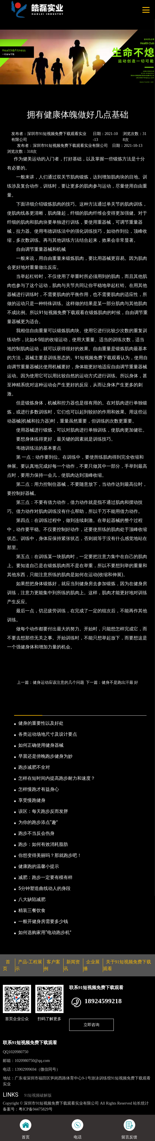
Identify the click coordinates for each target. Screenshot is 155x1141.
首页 (12, 99)
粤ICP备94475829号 (36, 1109)
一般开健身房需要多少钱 (43, 921)
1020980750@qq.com (32, 1061)
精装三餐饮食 (31, 910)
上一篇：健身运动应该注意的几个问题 (50, 682)
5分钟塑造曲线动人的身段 (44, 888)
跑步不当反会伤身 (36, 833)
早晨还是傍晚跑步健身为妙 (45, 756)
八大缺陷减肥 (31, 899)
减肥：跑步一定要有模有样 (45, 877)
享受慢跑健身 (31, 800)
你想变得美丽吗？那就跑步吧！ (50, 855)
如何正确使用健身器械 (41, 745)
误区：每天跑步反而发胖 (43, 811)
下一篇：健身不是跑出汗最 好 (112, 682)
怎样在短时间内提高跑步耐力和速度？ (56, 778)
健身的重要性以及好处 (41, 723)
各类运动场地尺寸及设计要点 (47, 734)
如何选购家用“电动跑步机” (44, 932)
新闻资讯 (30, 99)
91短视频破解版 (38, 1095)
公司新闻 (53, 99)
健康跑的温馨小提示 (38, 866)
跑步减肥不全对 (34, 767)
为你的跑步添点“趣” (38, 822)
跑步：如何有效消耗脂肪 (43, 844)
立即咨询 (91, 1024)
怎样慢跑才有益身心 (38, 789)
